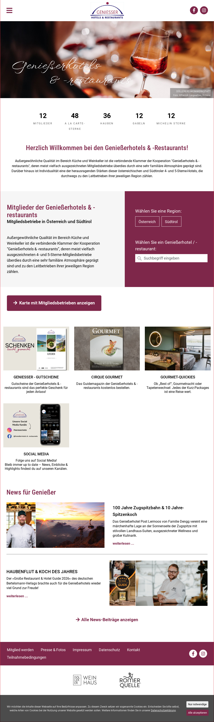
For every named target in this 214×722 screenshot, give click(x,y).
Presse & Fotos (53, 650)
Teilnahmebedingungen (26, 657)
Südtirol (171, 221)
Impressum (82, 650)
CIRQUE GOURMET (107, 377)
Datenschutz (109, 650)
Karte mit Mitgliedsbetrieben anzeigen (54, 302)
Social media (36, 454)
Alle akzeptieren (197, 712)
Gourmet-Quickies (177, 377)
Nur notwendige (197, 704)
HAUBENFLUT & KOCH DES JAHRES (42, 571)
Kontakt (133, 650)
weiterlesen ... (123, 543)
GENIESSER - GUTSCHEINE (36, 377)
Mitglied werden (20, 650)
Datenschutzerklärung (163, 710)
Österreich (147, 221)
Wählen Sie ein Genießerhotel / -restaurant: (166, 246)
